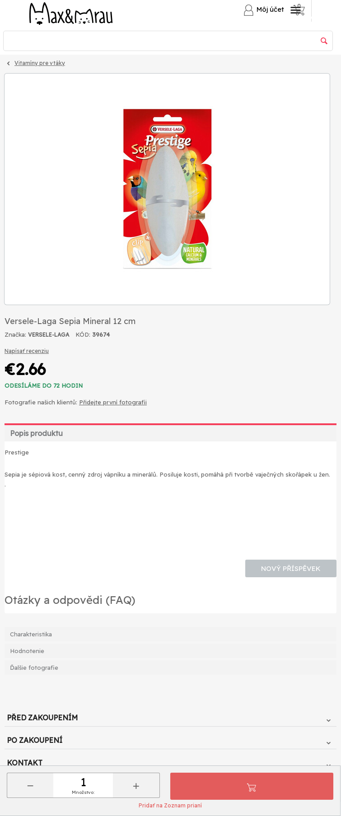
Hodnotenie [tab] (27, 650)
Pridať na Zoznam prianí (170, 805)
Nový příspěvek (291, 568)
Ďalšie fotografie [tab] (34, 667)
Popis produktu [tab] (36, 433)
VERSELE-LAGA (48, 334)
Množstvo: (83, 792)
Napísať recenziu (27, 351)
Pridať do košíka (251, 786)
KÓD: (82, 334)
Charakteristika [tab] (31, 634)
